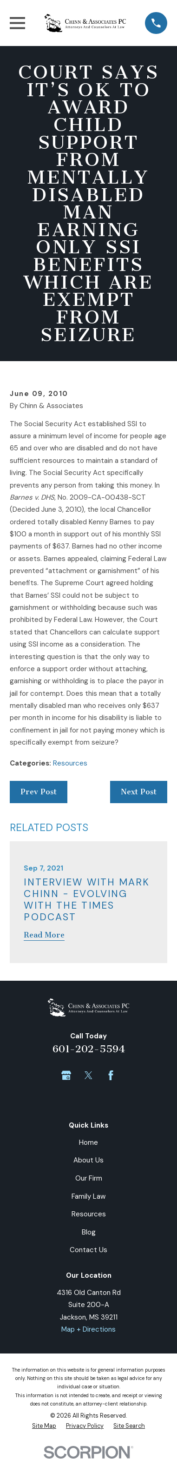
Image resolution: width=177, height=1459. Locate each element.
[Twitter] (88, 1075)
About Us (88, 1160)
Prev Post (38, 791)
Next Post (139, 791)
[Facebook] (111, 1075)
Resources (70, 763)
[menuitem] (44, 1426)
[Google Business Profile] (66, 1075)
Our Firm (88, 1178)
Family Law (88, 1196)
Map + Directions (88, 1329)
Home (88, 1142)
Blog (89, 1232)
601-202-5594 (88, 1049)
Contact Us (88, 1249)
